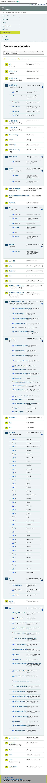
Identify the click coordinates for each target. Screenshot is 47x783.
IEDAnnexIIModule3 (16, 293)
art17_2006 (13, 85)
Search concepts (24, 59)
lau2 (10, 427)
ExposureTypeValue (20, 644)
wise (11, 760)
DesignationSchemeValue (20, 355)
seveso (11, 743)
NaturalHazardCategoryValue (20, 382)
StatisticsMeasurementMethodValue (20, 403)
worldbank (13, 767)
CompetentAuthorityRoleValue (20, 623)
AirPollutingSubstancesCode (20, 308)
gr (15, 498)
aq (10, 64)
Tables (4, 22)
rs (15, 554)
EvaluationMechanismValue (20, 633)
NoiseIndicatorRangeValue (20, 671)
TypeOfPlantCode (20, 323)
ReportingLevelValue (20, 706)
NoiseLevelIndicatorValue (20, 681)
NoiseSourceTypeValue (20, 686)
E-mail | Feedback (8, 777)
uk (15, 572)
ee (15, 476)
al (15, 439)
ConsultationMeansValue (20, 628)
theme (16, 408)
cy (15, 461)
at (15, 443)
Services (5, 36)
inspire (11, 339)
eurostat (12, 202)
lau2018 (12, 432)
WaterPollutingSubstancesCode (20, 331)
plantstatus (18, 590)
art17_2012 (13, 121)
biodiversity (13, 135)
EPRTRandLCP (14, 189)
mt (15, 535)
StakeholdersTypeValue (20, 716)
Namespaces (6, 39)
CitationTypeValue (20, 350)
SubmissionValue (20, 730)
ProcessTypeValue (20, 386)
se (15, 558)
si (15, 561)
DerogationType (19, 313)
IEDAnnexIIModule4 (16, 302)
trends (16, 115)
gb (15, 495)
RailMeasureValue (20, 701)
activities (17, 92)
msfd (11, 601)
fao (10, 207)
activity (17, 175)
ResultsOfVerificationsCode (20, 318)
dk (15, 472)
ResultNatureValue (20, 390)
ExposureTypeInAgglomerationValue (20, 638)
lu (15, 528)
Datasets (5, 19)
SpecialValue (18, 399)
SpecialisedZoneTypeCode (20, 396)
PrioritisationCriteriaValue (20, 696)
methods (17, 106)
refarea (17, 227)
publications (13, 738)
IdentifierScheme (20, 366)
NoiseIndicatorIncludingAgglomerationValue (20, 663)
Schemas (5, 29)
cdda (11, 140)
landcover (13, 417)
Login (32, 4)
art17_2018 (13, 128)
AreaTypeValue (19, 618)
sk (15, 565)
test (10, 750)
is (15, 513)
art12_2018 (13, 78)
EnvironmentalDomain (20, 361)
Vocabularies (6, 32)
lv (15, 532)
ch (15, 458)
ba (15, 446)
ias (10, 276)
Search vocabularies (11, 59)
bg (15, 454)
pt (15, 546)
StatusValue (18, 721)
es (15, 484)
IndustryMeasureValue (20, 649)
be (15, 450)
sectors (17, 595)
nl (15, 539)
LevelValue (18, 659)
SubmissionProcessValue (20, 725)
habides (12, 271)
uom (11, 755)
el (15, 480)
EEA (10, 2)
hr (15, 502)
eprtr (11, 169)
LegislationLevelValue (20, 369)
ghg (10, 266)
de (15, 469)
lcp (10, 578)
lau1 (10, 422)
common (12, 145)
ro (15, 550)
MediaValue (18, 378)
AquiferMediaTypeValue (20, 345)
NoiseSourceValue (20, 691)
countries (17, 102)
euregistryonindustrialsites (17, 195)
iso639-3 (17, 654)
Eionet (9, 12)
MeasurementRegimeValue (20, 373)
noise (11, 608)
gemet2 (12, 261)
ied (10, 281)
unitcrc (17, 236)
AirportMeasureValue (20, 613)
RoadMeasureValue (20, 711)
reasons (17, 111)
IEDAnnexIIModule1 (16, 286)
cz (15, 465)
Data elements (7, 26)
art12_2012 (13, 71)
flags (16, 218)
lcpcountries (18, 585)
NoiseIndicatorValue (20, 676)
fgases (11, 245)
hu (15, 506)
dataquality (13, 157)
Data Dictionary (15, 12)
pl (15, 543)
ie (15, 509)
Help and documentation (10, 16)
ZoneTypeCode (19, 411)
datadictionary (14, 150)
